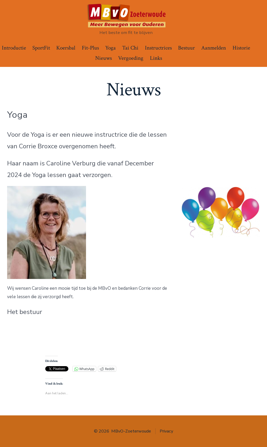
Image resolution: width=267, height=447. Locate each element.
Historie (241, 47)
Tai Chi (130, 47)
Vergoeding (130, 58)
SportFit (41, 47)
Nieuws (103, 58)
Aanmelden (213, 47)
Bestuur (186, 47)
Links (156, 58)
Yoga (110, 47)
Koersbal (65, 47)
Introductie (14, 47)
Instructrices (158, 47)
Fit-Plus (90, 47)
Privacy (166, 431)
